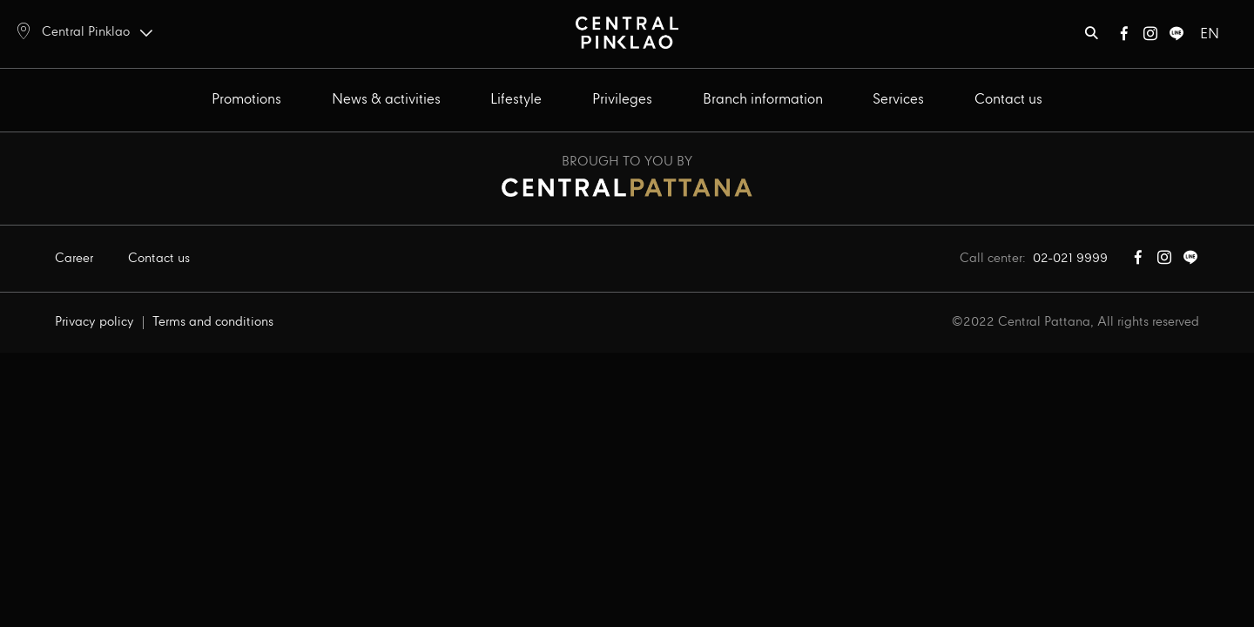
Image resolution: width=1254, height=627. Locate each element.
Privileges (622, 100)
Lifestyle (516, 100)
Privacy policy (94, 322)
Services (898, 100)
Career (74, 258)
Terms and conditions (212, 322)
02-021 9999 (1070, 258)
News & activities (386, 100)
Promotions (246, 100)
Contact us (1008, 100)
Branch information (763, 100)
